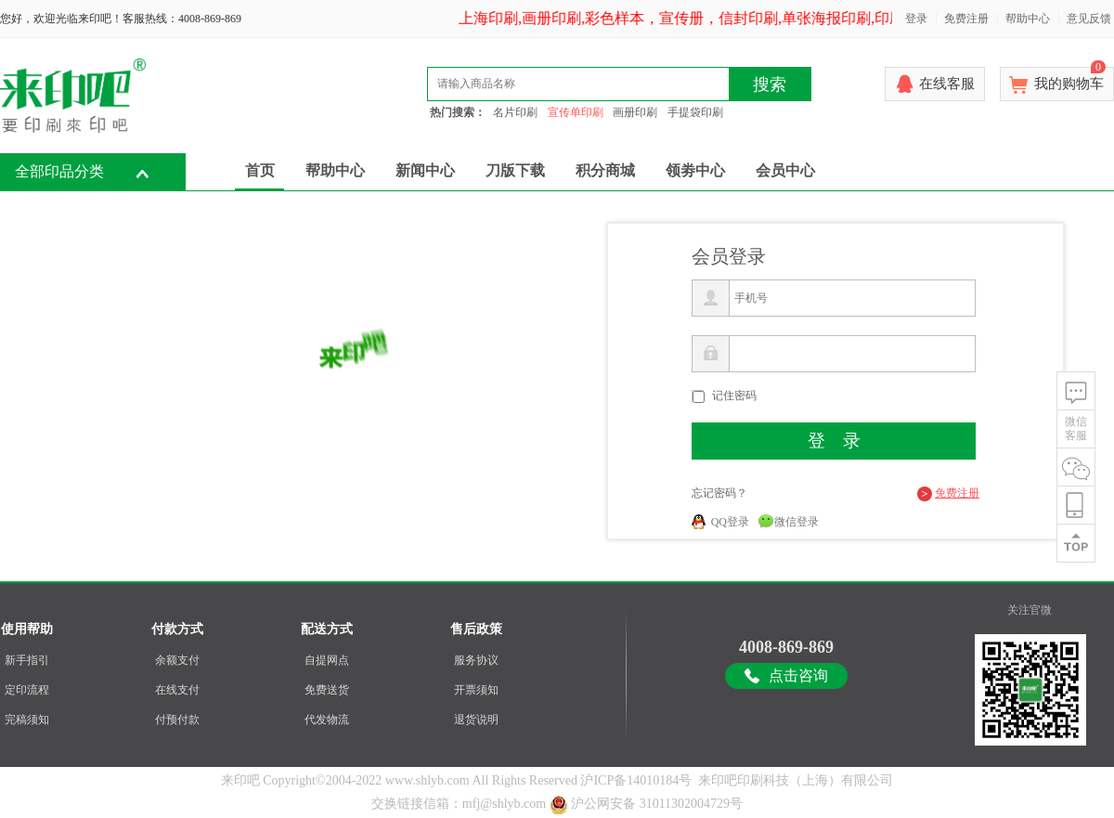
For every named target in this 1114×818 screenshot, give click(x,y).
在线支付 (177, 689)
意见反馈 (1089, 18)
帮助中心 (1027, 18)
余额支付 (177, 660)
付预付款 (177, 719)
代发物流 (326, 719)
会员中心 (785, 170)
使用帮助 (27, 629)
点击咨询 (798, 675)
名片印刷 (515, 112)
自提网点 (326, 660)
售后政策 (476, 629)
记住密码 (734, 395)
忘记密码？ (719, 493)
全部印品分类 (59, 171)
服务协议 (476, 660)
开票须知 (476, 689)
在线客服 (947, 83)
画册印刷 (635, 112)
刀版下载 (515, 170)
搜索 (769, 84)
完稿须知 (27, 719)
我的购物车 (1070, 79)
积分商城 (605, 170)
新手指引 (27, 660)
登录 (916, 18)
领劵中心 (695, 170)
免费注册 (966, 18)
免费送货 (326, 689)
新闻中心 (425, 170)
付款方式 (177, 629)
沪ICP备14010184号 (636, 780)
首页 (260, 170)
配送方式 (327, 629)
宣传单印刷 (575, 112)
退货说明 (476, 719)
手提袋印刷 (695, 112)
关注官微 (1029, 610)
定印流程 (27, 689)
